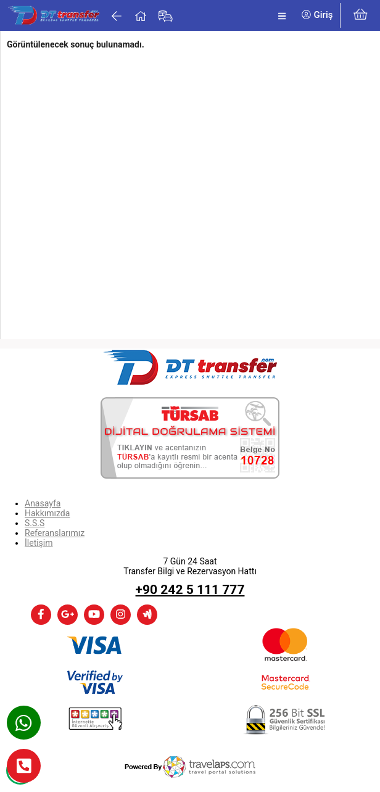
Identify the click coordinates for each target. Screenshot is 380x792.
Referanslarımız (55, 533)
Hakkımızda (47, 513)
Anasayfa (42, 503)
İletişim (39, 543)
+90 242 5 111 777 (190, 589)
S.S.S (34, 523)
